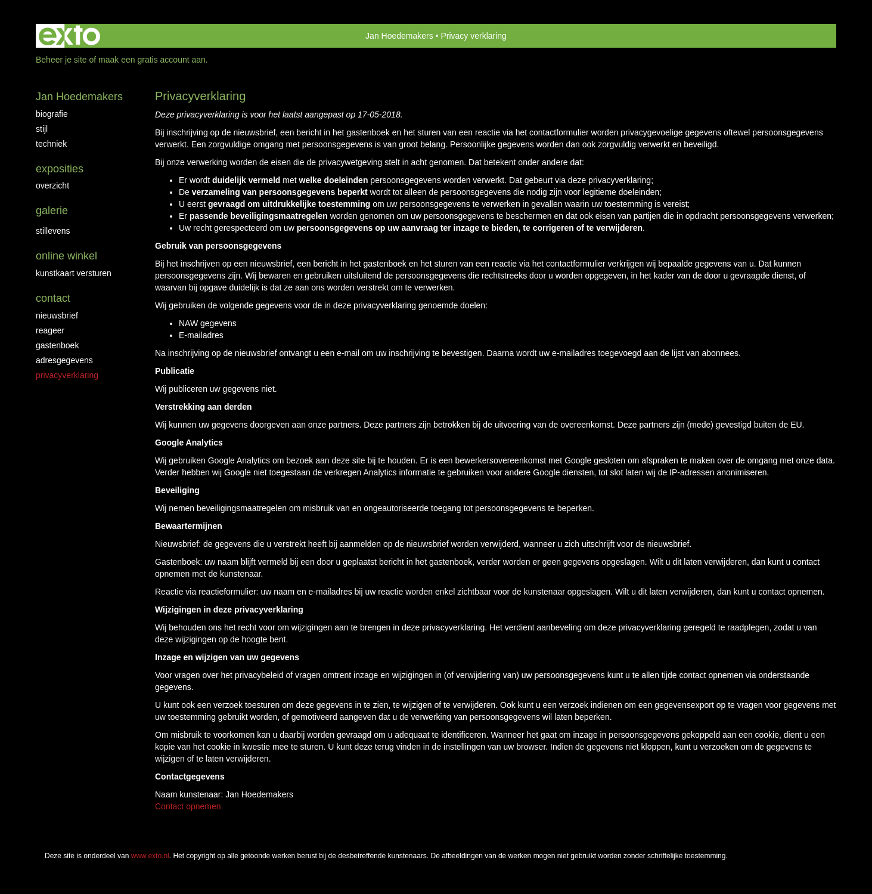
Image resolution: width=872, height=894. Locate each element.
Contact (53, 298)
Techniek (51, 144)
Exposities (59, 169)
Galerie (52, 210)
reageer (50, 330)
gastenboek (57, 345)
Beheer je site (61, 59)
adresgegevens (64, 360)
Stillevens (53, 231)
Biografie (52, 114)
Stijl (42, 129)
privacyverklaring (67, 375)
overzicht (52, 185)
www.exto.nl (150, 856)
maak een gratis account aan (152, 59)
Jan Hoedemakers (399, 36)
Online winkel (66, 256)
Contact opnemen (188, 806)
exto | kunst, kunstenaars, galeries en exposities (69, 36)
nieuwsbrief (57, 315)
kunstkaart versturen (73, 273)
